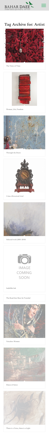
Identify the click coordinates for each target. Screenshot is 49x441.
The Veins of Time (13, 66)
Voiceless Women (13, 341)
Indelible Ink (11, 288)
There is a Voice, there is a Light (18, 428)
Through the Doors (13, 152)
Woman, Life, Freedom (14, 109)
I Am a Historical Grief (15, 196)
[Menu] (42, 5)
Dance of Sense (12, 385)
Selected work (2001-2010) (16, 239)
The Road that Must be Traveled (18, 298)
